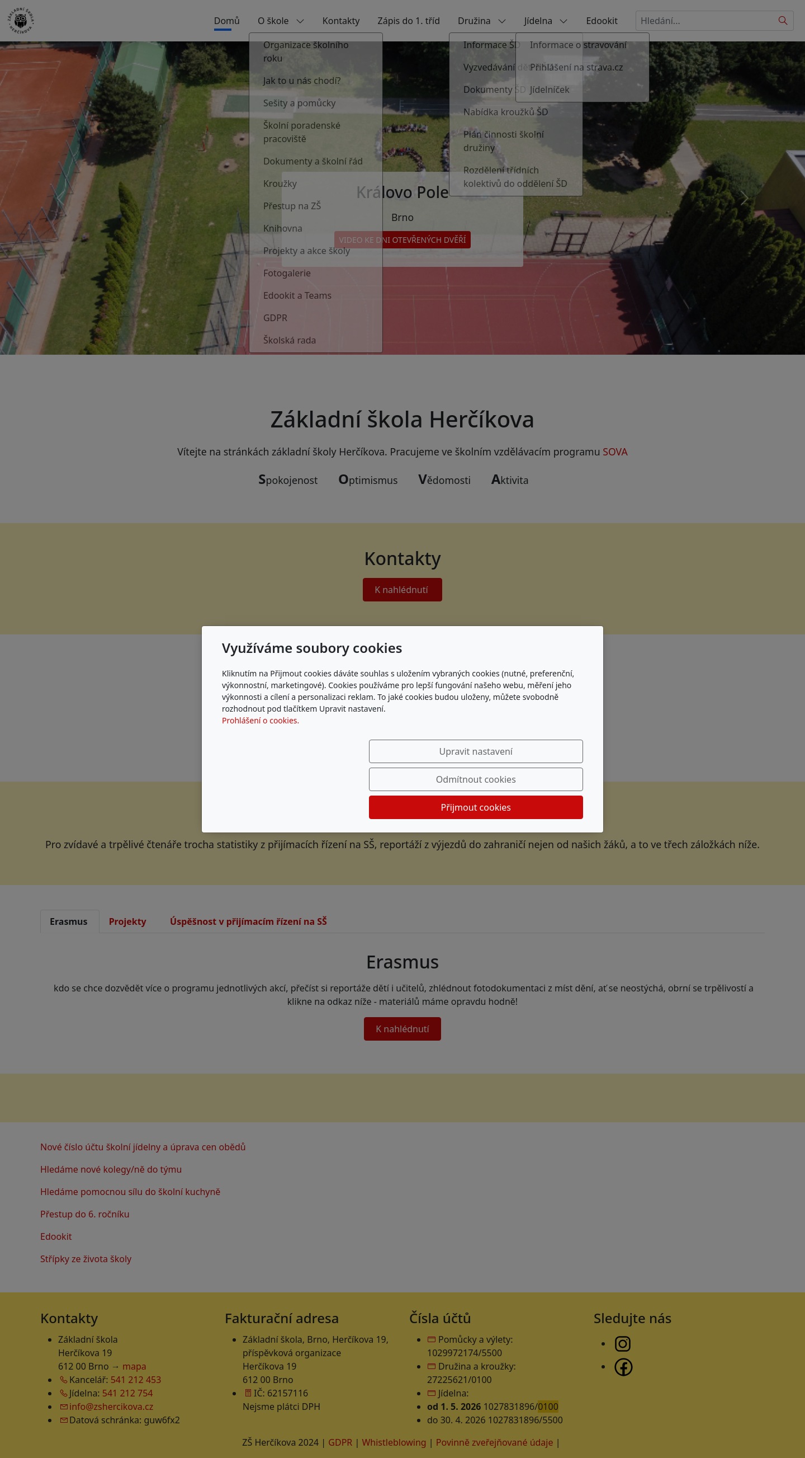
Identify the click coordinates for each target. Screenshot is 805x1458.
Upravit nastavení (305, 779)
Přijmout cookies (529, 779)
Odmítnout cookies (418, 779)
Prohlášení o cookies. (260, 748)
